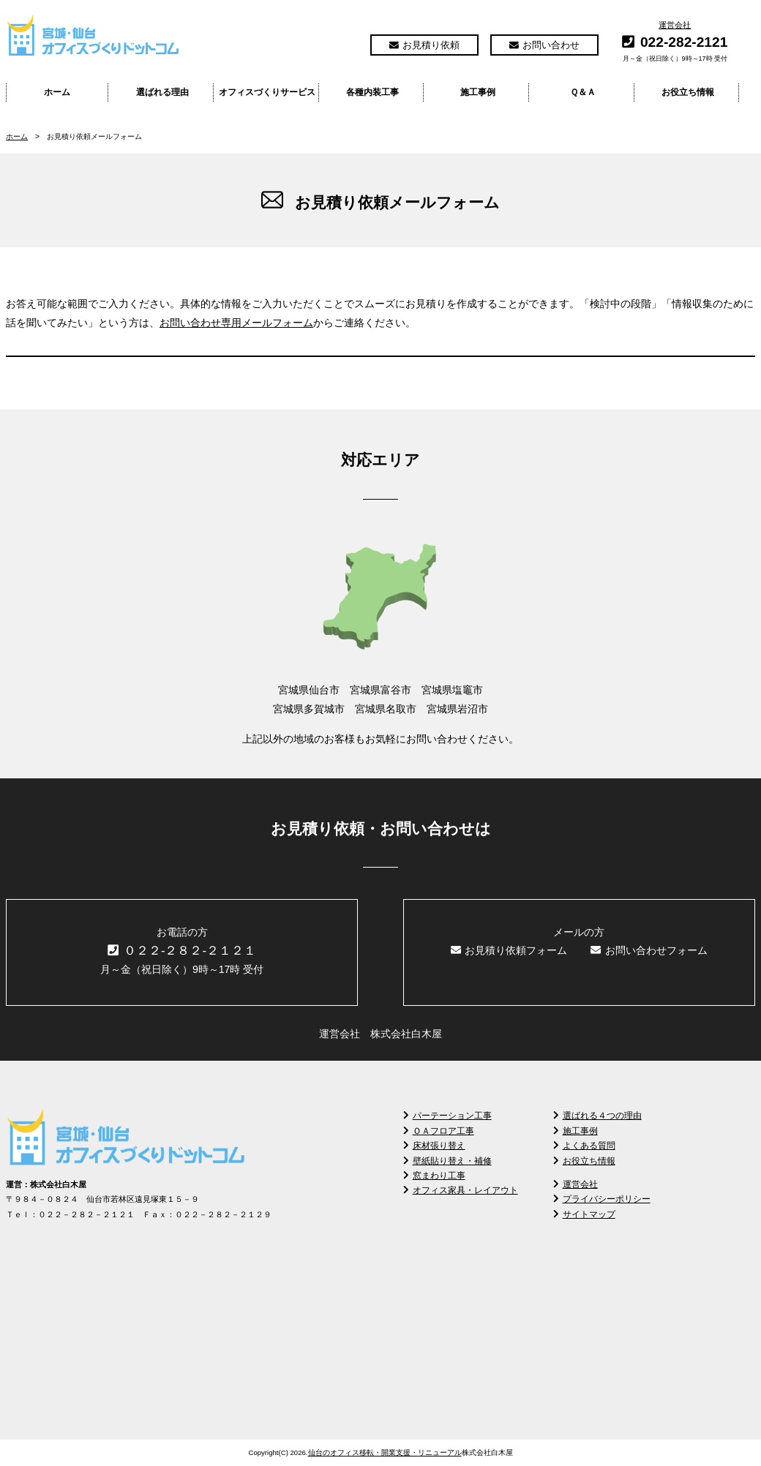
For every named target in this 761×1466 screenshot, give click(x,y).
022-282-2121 (684, 42)
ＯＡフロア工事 (438, 1131)
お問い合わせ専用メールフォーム (236, 322)
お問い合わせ (544, 45)
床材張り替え (434, 1145)
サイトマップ (584, 1214)
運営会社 (675, 24)
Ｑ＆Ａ (583, 92)
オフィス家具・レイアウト (460, 1190)
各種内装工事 (372, 92)
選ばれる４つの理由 (597, 1115)
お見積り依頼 (424, 45)
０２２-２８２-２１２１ (182, 951)
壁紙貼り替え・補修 (447, 1161)
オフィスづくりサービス (267, 92)
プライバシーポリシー (602, 1199)
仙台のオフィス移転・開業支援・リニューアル (385, 1452)
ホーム (57, 92)
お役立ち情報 (687, 92)
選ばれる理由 (162, 92)
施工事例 (477, 92)
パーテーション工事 (447, 1115)
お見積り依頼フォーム (509, 950)
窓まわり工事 (434, 1175)
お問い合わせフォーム (649, 950)
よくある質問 (584, 1145)
